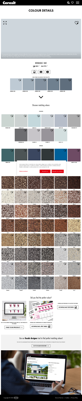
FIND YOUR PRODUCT (14, 327)
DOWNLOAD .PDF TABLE (41, 326)
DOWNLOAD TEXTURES (68, 307)
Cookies (67, 398)
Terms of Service (59, 398)
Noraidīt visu (45, 171)
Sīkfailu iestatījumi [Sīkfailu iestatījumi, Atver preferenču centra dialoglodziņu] (23, 171)
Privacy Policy (74, 398)
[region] (41, 167)
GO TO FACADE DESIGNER (41, 346)
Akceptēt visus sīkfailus (58, 171)
